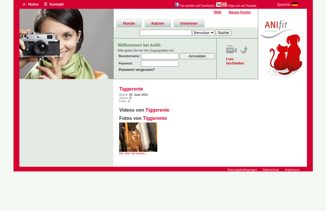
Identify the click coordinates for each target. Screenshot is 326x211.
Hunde (129, 23)
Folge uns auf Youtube (236, 5)
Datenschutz (271, 169)
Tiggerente (131, 88)
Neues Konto (239, 12)
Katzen (157, 23)
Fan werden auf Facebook (194, 5)
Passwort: (126, 63)
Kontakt (57, 4)
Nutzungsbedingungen (242, 169)
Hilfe (217, 12)
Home (33, 4)
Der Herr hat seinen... (133, 153)
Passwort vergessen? (137, 70)
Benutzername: (129, 56)
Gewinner (189, 23)
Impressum (292, 169)
